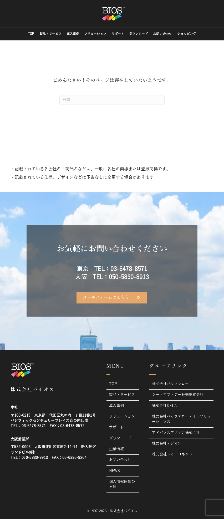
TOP (31, 34)
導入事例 (73, 34)
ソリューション (95, 34)
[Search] (112, 100)
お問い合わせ (162, 34)
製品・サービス (50, 34)
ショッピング (186, 34)
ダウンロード (138, 34)
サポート (117, 34)
